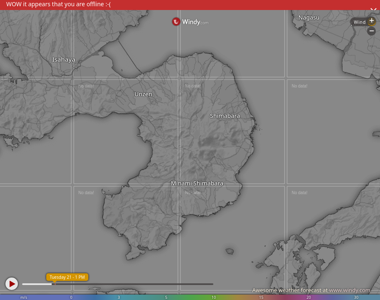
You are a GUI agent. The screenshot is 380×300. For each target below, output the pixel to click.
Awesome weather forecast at (311, 290)
